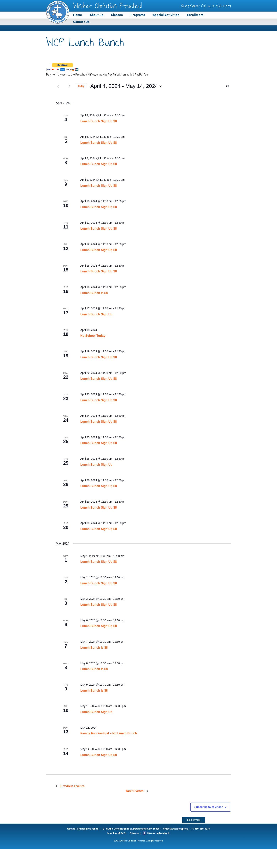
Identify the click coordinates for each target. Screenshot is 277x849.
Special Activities (166, 15)
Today (81, 86)
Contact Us (81, 22)
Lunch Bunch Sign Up (96, 314)
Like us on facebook (158, 833)
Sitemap (134, 833)
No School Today (92, 335)
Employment (193, 820)
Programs (137, 15)
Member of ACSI (116, 833)
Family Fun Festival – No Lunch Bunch (108, 733)
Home (77, 15)
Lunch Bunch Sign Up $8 (98, 121)
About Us (96, 15)
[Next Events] (69, 86)
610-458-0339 (219, 5)
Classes (117, 15)
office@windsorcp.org (175, 828)
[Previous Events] (58, 86)
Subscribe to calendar (208, 807)
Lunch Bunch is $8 (94, 293)
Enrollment (195, 15)
